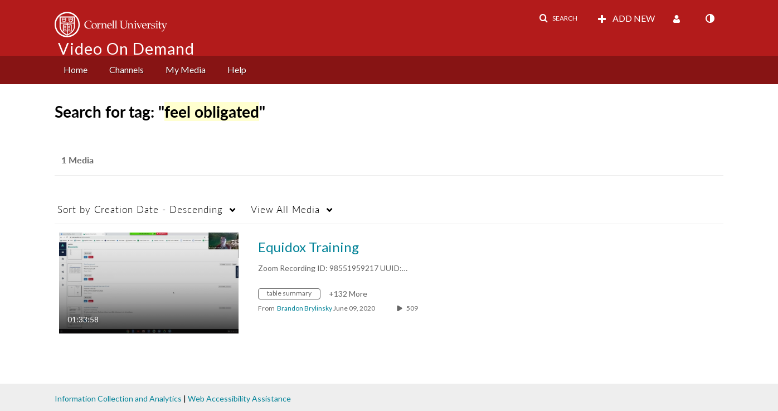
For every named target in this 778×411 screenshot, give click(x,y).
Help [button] (236, 69)
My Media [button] (186, 69)
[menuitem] (75, 70)
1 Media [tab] (77, 159)
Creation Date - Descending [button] (140, 209)
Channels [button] (126, 69)
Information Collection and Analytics (118, 398)
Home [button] (75, 69)
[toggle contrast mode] (709, 18)
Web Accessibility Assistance (239, 398)
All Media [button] (285, 209)
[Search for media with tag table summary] (293, 295)
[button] (558, 18)
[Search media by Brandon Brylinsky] (304, 308)
